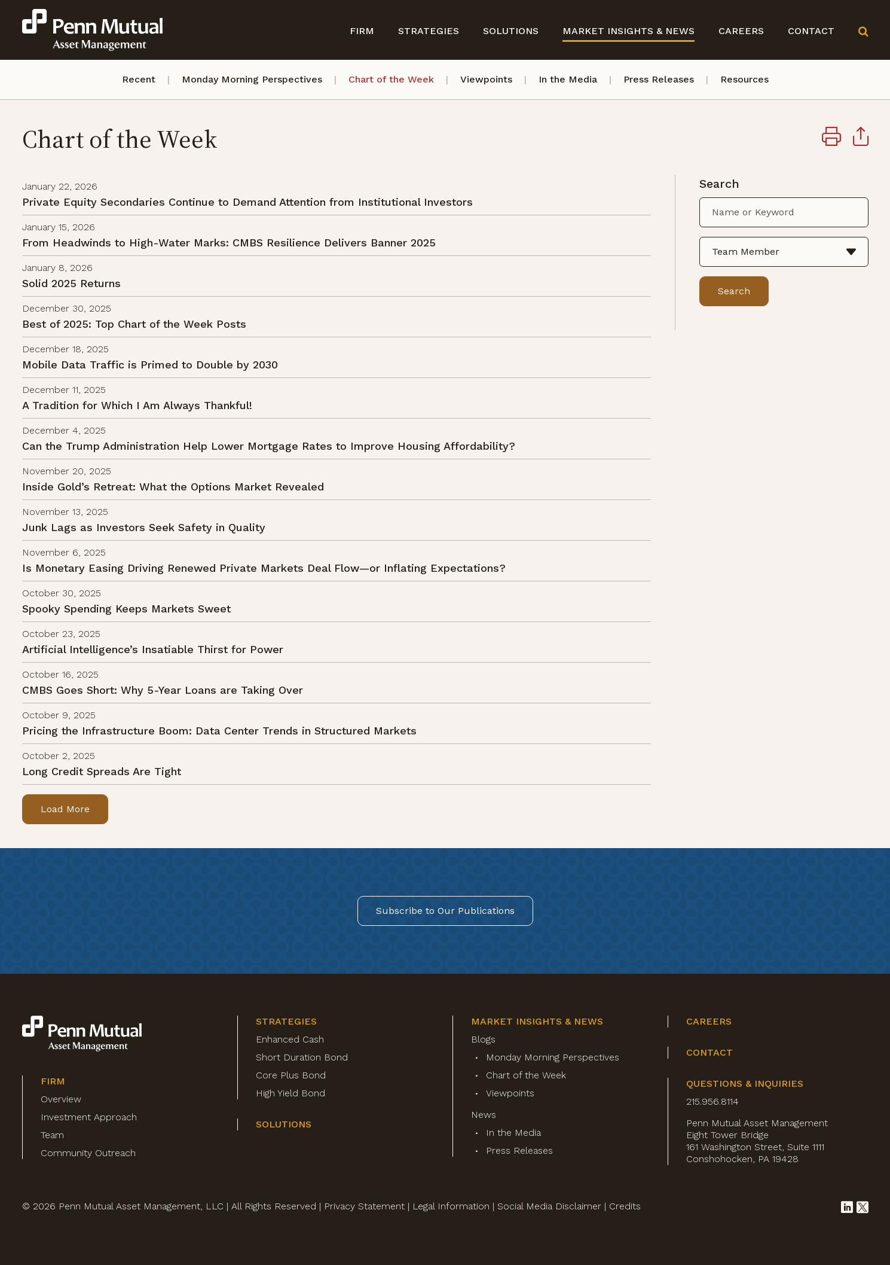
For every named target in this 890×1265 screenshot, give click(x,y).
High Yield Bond (290, 1093)
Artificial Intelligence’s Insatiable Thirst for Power (152, 649)
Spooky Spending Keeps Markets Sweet (126, 608)
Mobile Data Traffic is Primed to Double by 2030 (150, 364)
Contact (811, 30)
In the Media (568, 79)
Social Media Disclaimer (549, 1206)
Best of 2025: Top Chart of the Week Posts (134, 324)
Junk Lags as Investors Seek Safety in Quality (143, 527)
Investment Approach (89, 1117)
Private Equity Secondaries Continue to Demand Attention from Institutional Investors (247, 202)
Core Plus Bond (291, 1075)
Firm (362, 30)
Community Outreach (88, 1153)
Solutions (511, 30)
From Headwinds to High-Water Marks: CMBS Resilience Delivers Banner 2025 (229, 242)
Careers (741, 30)
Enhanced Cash (290, 1039)
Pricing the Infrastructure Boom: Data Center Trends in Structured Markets (219, 730)
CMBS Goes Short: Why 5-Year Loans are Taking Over (162, 690)
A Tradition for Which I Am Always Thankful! (137, 405)
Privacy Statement (364, 1206)
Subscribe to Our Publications (445, 910)
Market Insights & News (628, 30)
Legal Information (451, 1206)
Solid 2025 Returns (71, 283)
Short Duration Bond (302, 1057)
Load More (65, 809)
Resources (744, 79)
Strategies (428, 30)
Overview (61, 1099)
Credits (625, 1206)
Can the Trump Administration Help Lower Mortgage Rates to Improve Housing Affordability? (268, 446)
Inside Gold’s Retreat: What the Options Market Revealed (173, 486)
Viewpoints (486, 79)
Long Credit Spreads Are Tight (101, 771)
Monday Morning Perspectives (252, 79)
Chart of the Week (391, 79)
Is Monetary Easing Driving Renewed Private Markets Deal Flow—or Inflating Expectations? (264, 568)
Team (52, 1135)
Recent (138, 79)
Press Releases (658, 79)
